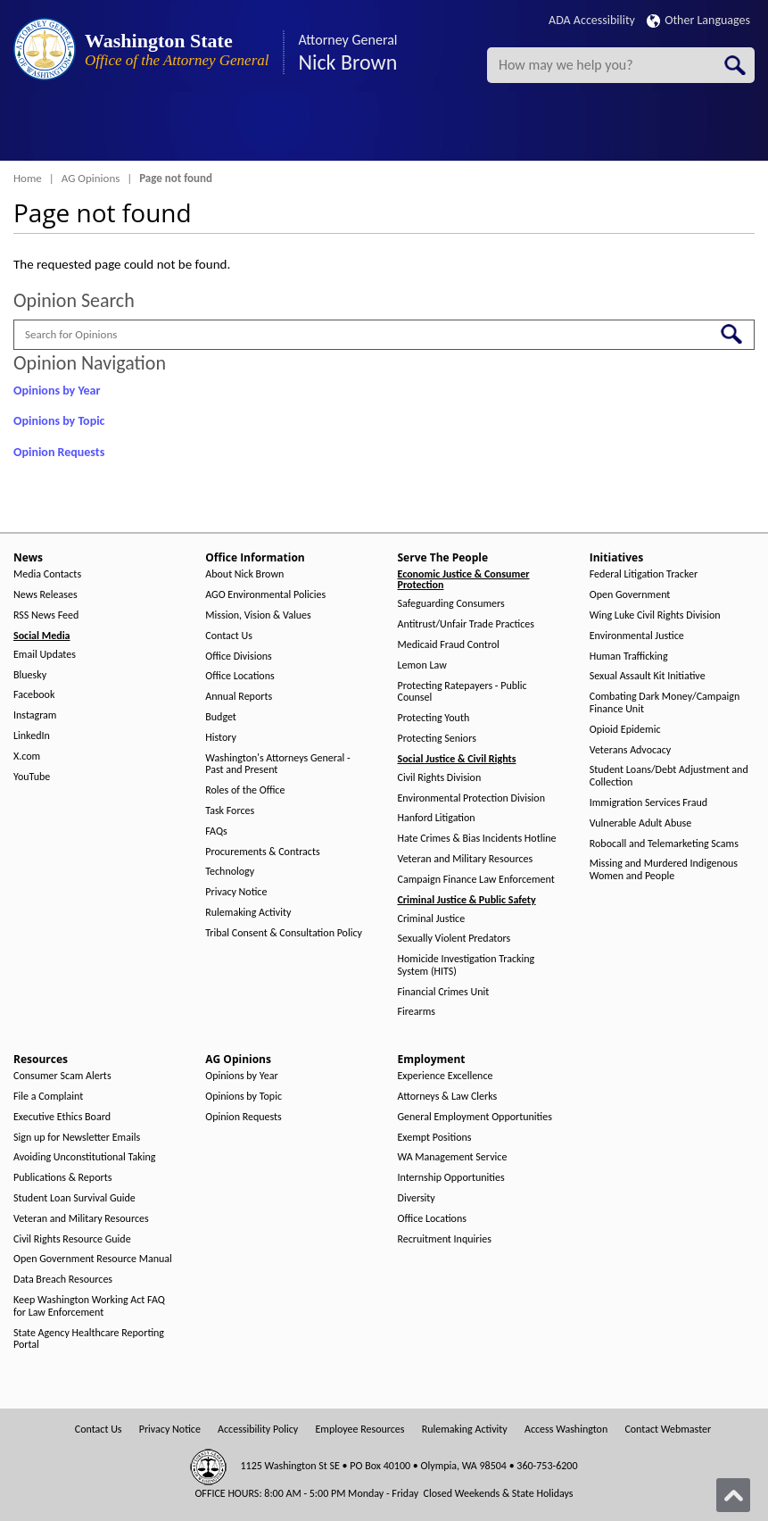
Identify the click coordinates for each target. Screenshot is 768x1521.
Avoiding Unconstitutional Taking (84, 1157)
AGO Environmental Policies (265, 595)
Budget (220, 717)
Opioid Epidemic (625, 730)
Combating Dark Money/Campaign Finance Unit (664, 703)
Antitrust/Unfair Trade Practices (466, 624)
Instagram (34, 715)
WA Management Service (453, 1157)
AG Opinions (91, 178)
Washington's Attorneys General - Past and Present (277, 764)
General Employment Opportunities (475, 1117)
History (220, 738)
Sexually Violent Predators (454, 938)
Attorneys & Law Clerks (448, 1096)
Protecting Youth (434, 718)
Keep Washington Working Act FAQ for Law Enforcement (89, 1306)
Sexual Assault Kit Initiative (648, 676)
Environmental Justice (637, 636)
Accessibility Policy (258, 1429)
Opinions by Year (56, 390)
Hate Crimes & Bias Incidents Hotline (477, 838)
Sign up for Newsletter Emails (76, 1137)
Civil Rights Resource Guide (72, 1239)
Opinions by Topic (58, 420)
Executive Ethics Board (62, 1117)
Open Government (630, 595)
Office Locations (239, 676)
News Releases (45, 595)
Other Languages (698, 20)
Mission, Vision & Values (257, 615)
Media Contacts (47, 574)
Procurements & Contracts (262, 852)
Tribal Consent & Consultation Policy (283, 933)
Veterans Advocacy (631, 750)
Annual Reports (238, 696)
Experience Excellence (445, 1076)
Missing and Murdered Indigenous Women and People (664, 870)
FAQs (216, 831)
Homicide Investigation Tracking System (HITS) (466, 965)
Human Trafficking (629, 656)
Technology (229, 871)
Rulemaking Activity (248, 912)
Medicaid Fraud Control (449, 645)
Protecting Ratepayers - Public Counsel (462, 692)
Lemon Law (422, 665)
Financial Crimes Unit (444, 992)
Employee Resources (359, 1429)
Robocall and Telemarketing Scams (664, 844)
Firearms (416, 1012)
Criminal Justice (432, 919)
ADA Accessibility (592, 20)
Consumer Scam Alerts (62, 1076)
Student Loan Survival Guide (74, 1198)
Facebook (33, 695)
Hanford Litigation (436, 818)
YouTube (31, 777)
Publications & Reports (62, 1178)
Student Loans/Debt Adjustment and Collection (669, 776)
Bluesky (29, 675)
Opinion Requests (58, 452)
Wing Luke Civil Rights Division (655, 615)
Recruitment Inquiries (444, 1239)
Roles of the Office (245, 790)
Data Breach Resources (62, 1279)
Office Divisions (238, 656)
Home (27, 178)
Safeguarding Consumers (451, 604)
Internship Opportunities (451, 1178)
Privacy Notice (236, 892)
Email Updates (44, 655)
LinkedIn (31, 736)
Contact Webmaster (667, 1429)
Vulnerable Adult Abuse (641, 823)
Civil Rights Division (440, 778)
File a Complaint (48, 1096)
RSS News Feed (45, 615)
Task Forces (229, 811)
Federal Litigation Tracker (644, 574)
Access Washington (565, 1429)
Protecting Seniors (437, 738)
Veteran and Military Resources (465, 859)
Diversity (416, 1198)
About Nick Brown (244, 574)
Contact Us (228, 636)
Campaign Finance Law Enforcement (476, 879)
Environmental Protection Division (471, 798)
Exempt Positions (435, 1137)
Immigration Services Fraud (648, 803)
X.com (26, 756)
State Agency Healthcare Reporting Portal (88, 1339)
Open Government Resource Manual (92, 1259)
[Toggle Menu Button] (29, 129)
